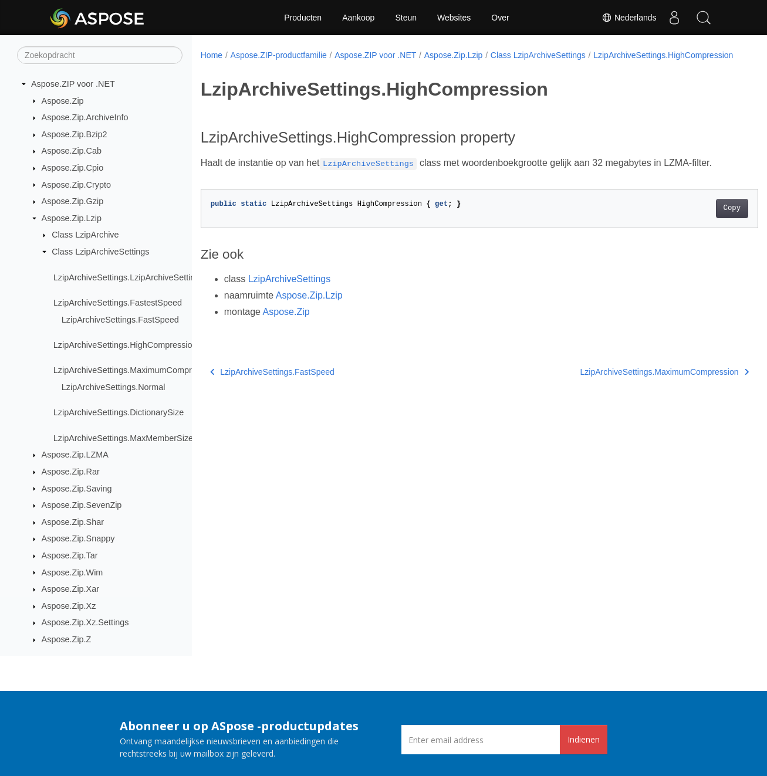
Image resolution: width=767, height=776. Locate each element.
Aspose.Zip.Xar (70, 589)
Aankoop (358, 17)
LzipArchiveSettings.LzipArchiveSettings (128, 277)
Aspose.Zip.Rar (71, 471)
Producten (303, 17)
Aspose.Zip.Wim (72, 572)
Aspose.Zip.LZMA (75, 454)
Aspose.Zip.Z (67, 639)
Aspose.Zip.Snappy (78, 538)
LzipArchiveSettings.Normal (113, 387)
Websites (454, 17)
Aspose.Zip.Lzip (72, 218)
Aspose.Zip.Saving (77, 488)
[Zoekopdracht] (100, 55)
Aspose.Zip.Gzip (73, 201)
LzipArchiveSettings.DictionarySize (118, 412)
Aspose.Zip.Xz (69, 606)
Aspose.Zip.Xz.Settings (85, 622)
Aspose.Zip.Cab (72, 150)
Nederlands (629, 17)
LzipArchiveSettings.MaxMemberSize (123, 438)
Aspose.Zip (63, 101)
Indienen (583, 739)
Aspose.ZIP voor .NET (73, 84)
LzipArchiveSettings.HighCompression (125, 345)
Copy (693, 220)
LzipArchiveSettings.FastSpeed (120, 319)
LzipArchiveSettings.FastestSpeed (117, 302)
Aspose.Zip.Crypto (76, 184)
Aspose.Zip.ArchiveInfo (85, 117)
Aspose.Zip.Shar (73, 522)
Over (500, 17)
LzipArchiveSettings (289, 291)
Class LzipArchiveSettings (100, 251)
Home (211, 55)
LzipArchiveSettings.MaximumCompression (135, 370)
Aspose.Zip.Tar (70, 555)
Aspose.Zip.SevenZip (82, 505)
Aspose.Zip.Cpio (73, 167)
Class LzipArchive (85, 234)
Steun (406, 17)
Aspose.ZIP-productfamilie (279, 55)
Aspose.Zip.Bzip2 (74, 134)
